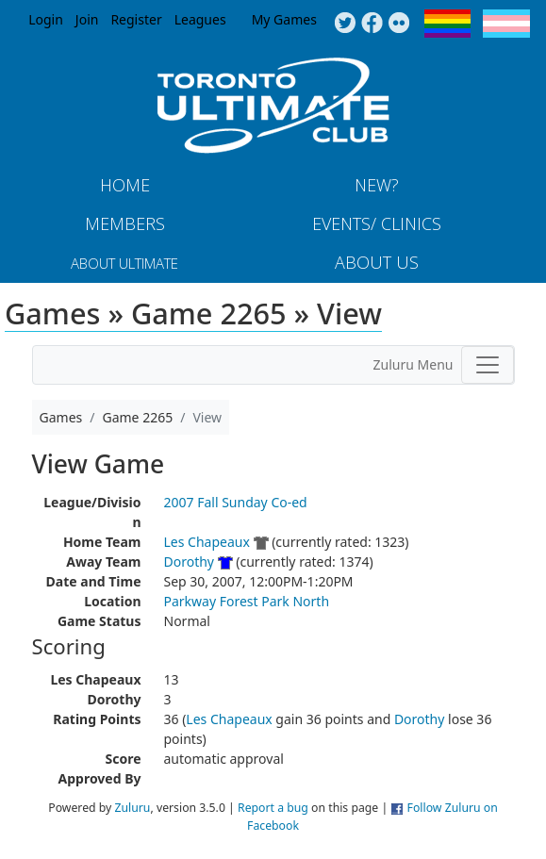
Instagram (399, 23)
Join (87, 19)
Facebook (372, 23)
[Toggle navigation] (487, 365)
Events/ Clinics (376, 223)
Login (45, 19)
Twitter (344, 23)
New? (377, 184)
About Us (377, 262)
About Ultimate (124, 263)
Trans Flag (506, 23)
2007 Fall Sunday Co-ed (235, 502)
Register (135, 19)
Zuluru (133, 808)
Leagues (200, 19)
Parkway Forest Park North (247, 601)
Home (125, 184)
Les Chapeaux (207, 542)
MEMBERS (125, 223)
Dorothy (189, 561)
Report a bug (273, 808)
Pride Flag (447, 23)
